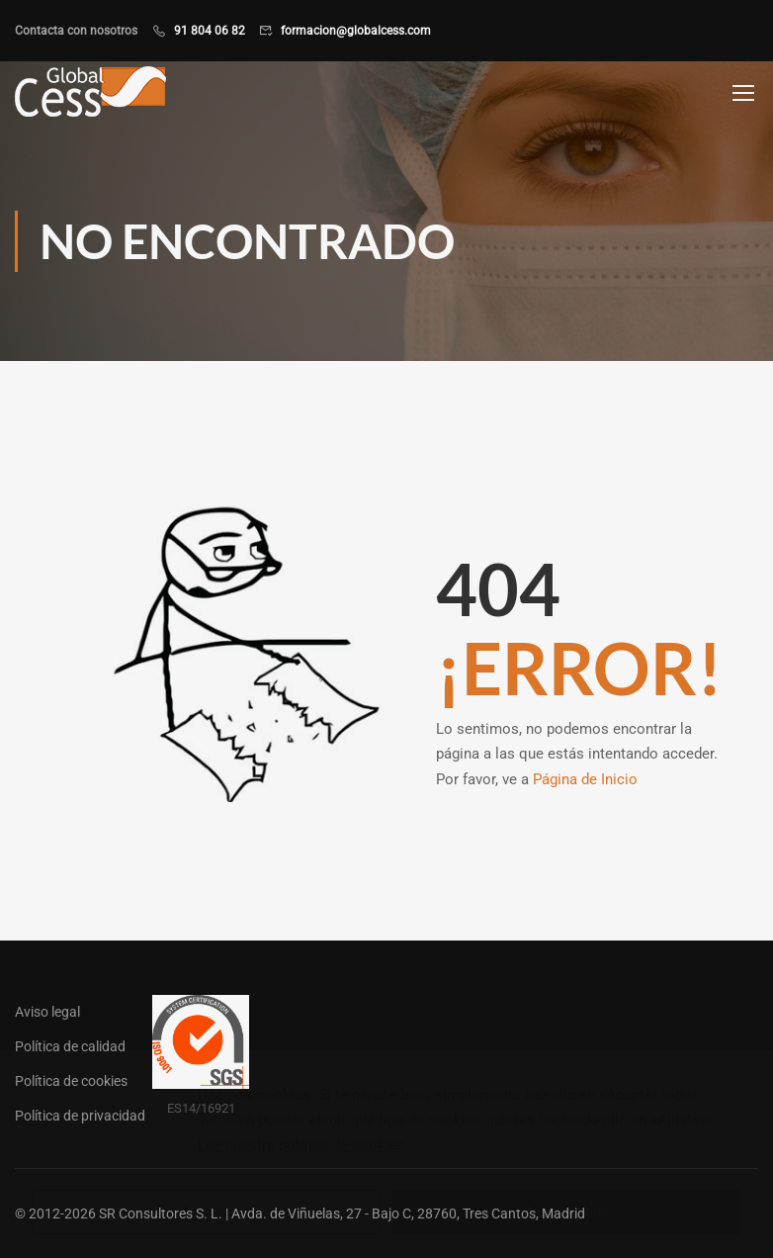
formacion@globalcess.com (356, 31)
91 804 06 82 (209, 31)
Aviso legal (47, 1012)
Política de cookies (71, 1081)
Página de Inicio (585, 779)
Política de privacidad (80, 1115)
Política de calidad (70, 1046)
